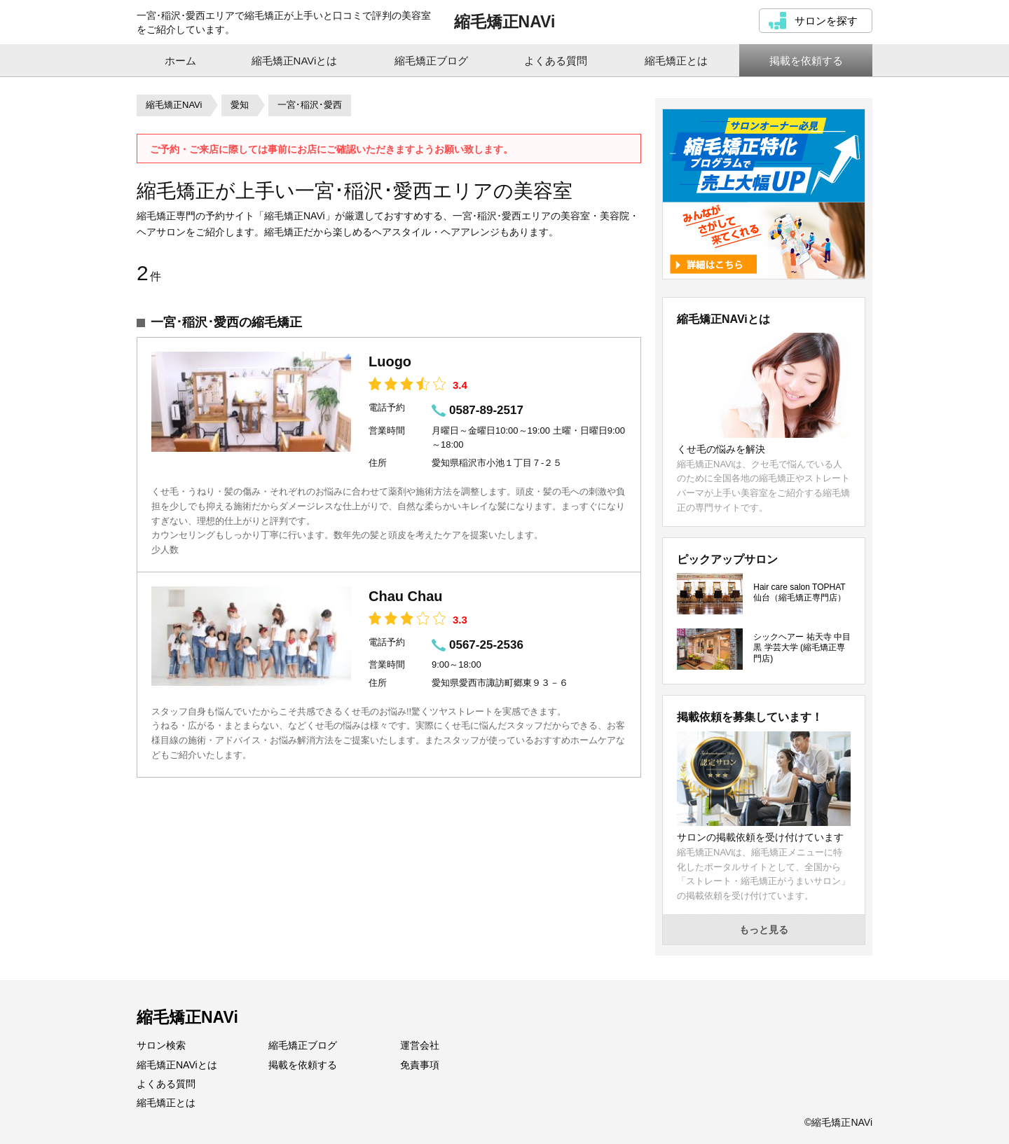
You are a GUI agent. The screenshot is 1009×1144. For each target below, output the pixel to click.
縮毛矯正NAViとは (177, 1064)
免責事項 (419, 1064)
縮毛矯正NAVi (505, 22)
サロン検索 (161, 1045)
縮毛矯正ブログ (302, 1045)
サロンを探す (826, 21)
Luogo (390, 361)
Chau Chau (406, 596)
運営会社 (419, 1045)
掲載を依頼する (302, 1064)
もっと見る (763, 929)
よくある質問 (166, 1083)
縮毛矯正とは (166, 1102)
